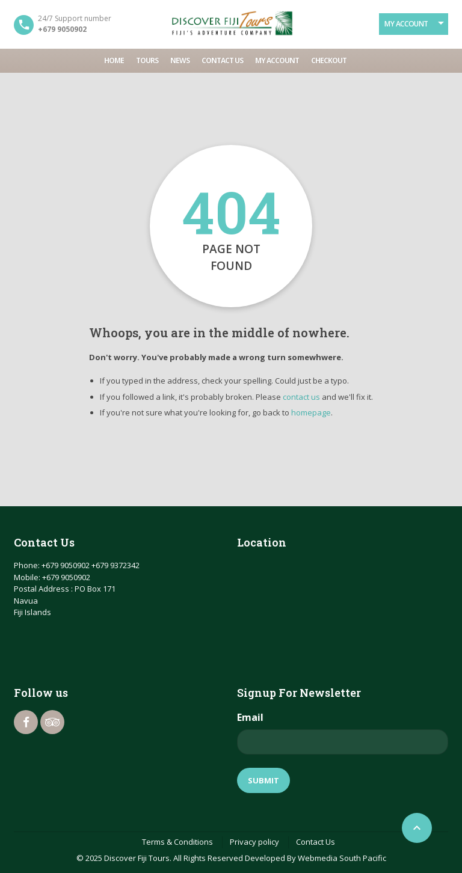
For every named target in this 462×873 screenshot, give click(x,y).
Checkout (328, 60)
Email (250, 717)
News (179, 60)
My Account (406, 24)
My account (277, 60)
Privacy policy (254, 841)
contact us (301, 396)
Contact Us (222, 60)
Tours (147, 60)
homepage (311, 412)
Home (114, 60)
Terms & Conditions (177, 841)
